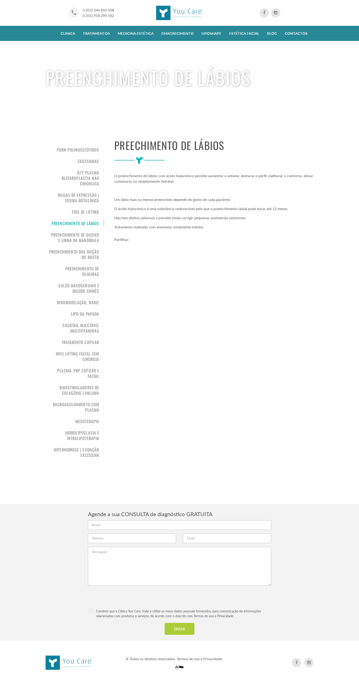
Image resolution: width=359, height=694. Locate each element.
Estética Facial (244, 33)
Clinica (68, 33)
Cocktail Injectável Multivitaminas (81, 328)
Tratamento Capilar (80, 342)
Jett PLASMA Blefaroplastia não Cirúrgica (80, 178)
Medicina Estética (136, 33)
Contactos (296, 33)
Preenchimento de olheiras (82, 271)
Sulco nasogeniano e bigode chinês (78, 288)
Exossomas (88, 161)
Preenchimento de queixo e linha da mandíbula (75, 237)
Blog (272, 33)
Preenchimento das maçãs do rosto (74, 254)
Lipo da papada (85, 314)
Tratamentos (96, 33)
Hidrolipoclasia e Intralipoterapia (82, 435)
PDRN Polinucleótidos (78, 149)
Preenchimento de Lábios (75, 223)
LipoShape (211, 33)
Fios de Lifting (85, 212)
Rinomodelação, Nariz (78, 302)
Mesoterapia (87, 421)
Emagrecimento (177, 33)
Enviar (179, 629)
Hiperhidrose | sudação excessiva (76, 452)
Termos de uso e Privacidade (213, 616)
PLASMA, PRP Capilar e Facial (78, 373)
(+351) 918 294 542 (98, 15)
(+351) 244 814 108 (98, 10)
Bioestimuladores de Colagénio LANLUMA (79, 390)
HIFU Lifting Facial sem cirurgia (77, 356)
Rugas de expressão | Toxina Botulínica (78, 197)
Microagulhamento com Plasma (76, 407)
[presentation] (179, 594)
